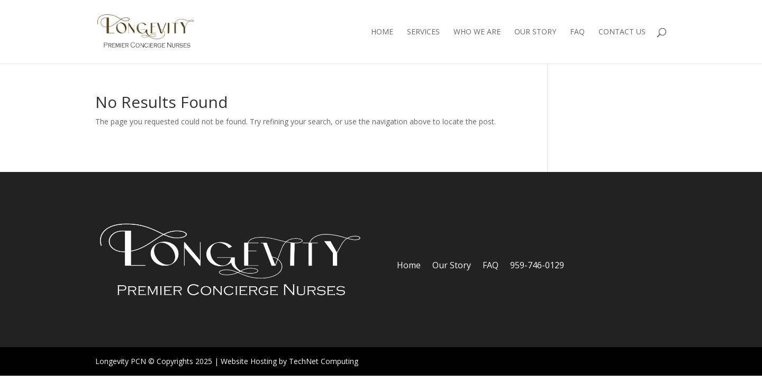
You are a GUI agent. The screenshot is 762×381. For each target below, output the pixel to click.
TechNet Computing (323, 361)
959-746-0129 (537, 266)
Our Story (535, 32)
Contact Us (622, 32)
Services (423, 32)
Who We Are (477, 32)
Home (382, 32)
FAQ (577, 32)
